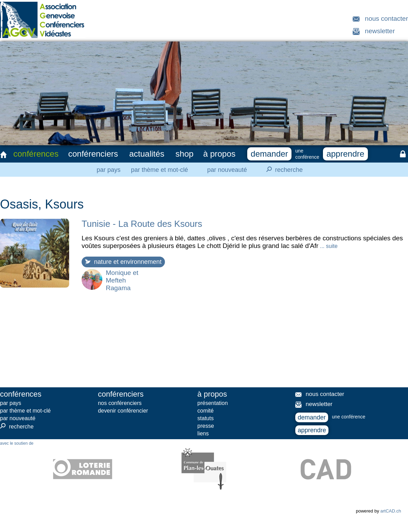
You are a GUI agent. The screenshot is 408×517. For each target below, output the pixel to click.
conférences (35, 153)
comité (205, 411)
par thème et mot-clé (159, 169)
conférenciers (93, 153)
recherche (282, 169)
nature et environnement (123, 261)
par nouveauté (227, 169)
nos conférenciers (119, 403)
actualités (146, 153)
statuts (205, 418)
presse (205, 426)
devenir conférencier (123, 411)
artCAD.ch (390, 511)
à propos (219, 153)
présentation (212, 403)
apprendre (345, 153)
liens (203, 433)
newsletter (380, 31)
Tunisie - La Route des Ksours (142, 224)
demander (269, 153)
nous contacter (386, 18)
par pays (108, 169)
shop (185, 153)
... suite (327, 246)
